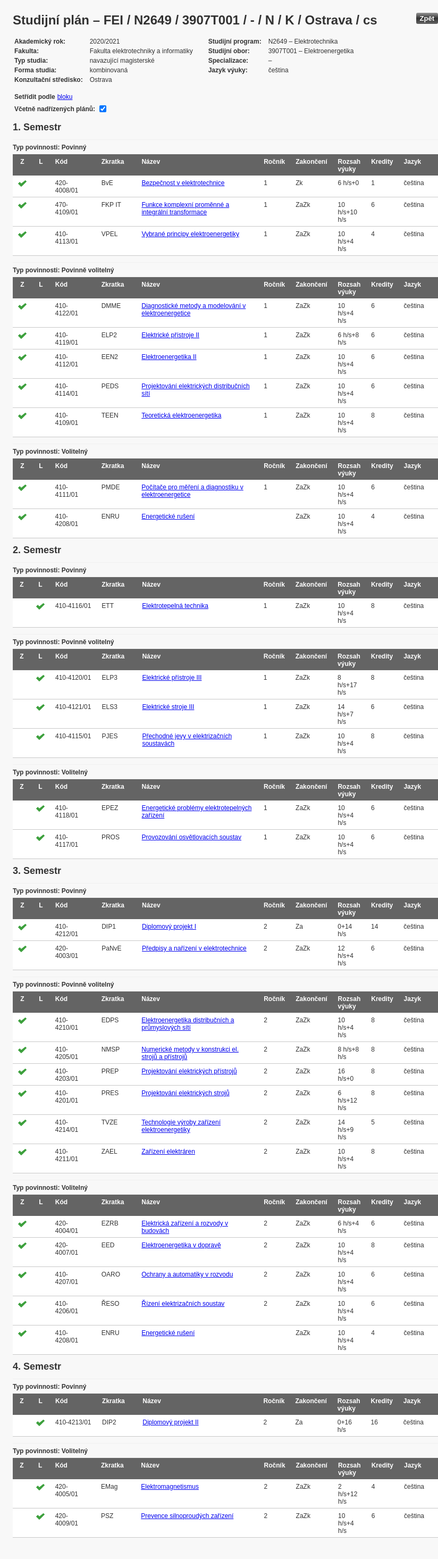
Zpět (427, 18)
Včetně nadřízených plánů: (54, 109)
